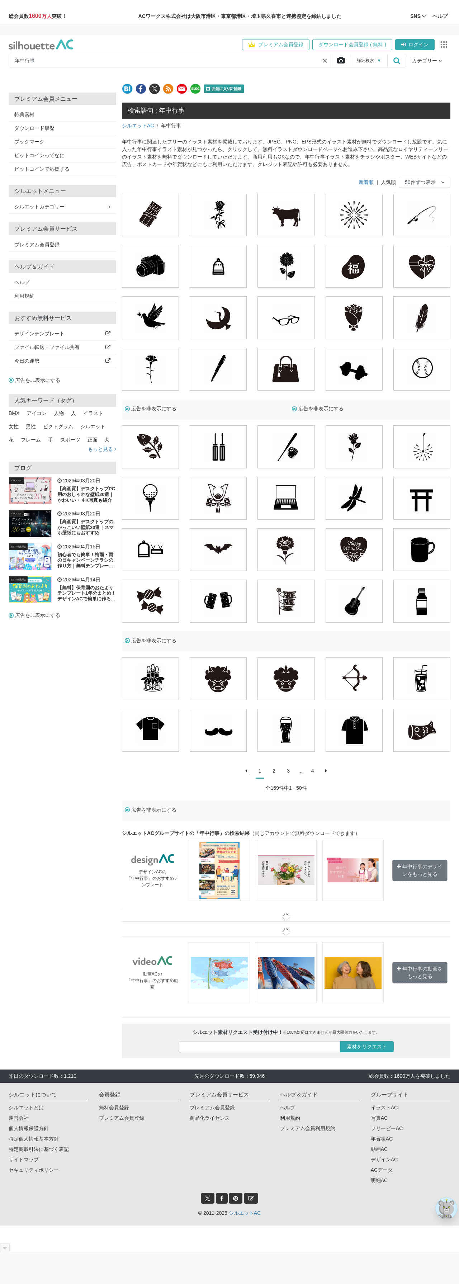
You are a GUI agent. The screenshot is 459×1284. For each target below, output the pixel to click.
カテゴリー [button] (427, 60)
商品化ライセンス (210, 1118)
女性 (14, 426)
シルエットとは (26, 1107)
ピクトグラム (58, 426)
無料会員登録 (114, 1107)
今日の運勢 (62, 361)
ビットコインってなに (39, 155)
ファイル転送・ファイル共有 (62, 347)
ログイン (415, 44)
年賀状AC (382, 1139)
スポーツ (70, 440)
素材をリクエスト (367, 1046)
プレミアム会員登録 (275, 44)
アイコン (37, 413)
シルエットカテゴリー (62, 206)
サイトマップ (24, 1159)
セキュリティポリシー (34, 1170)
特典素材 (24, 114)
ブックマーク (29, 142)
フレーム (31, 440)
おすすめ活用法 (18, 547)
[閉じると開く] (5, 1247)
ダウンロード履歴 (34, 128)
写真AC (379, 1118)
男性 (31, 426)
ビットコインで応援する (42, 169)
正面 (92, 440)
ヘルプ (21, 282)
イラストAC (16, 481)
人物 (59, 413)
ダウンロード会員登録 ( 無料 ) (352, 44)
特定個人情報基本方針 (34, 1139)
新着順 (366, 182)
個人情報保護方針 (29, 1128)
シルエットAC (138, 125)
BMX (14, 413)
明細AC (379, 1180)
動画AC (379, 1149)
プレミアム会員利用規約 (307, 1128)
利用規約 (24, 296)
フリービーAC (387, 1128)
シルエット (92, 426)
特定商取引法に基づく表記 (39, 1149)
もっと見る (102, 449)
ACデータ (382, 1170)
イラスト (93, 413)
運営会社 (19, 1118)
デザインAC (384, 1159)
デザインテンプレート (62, 333)
